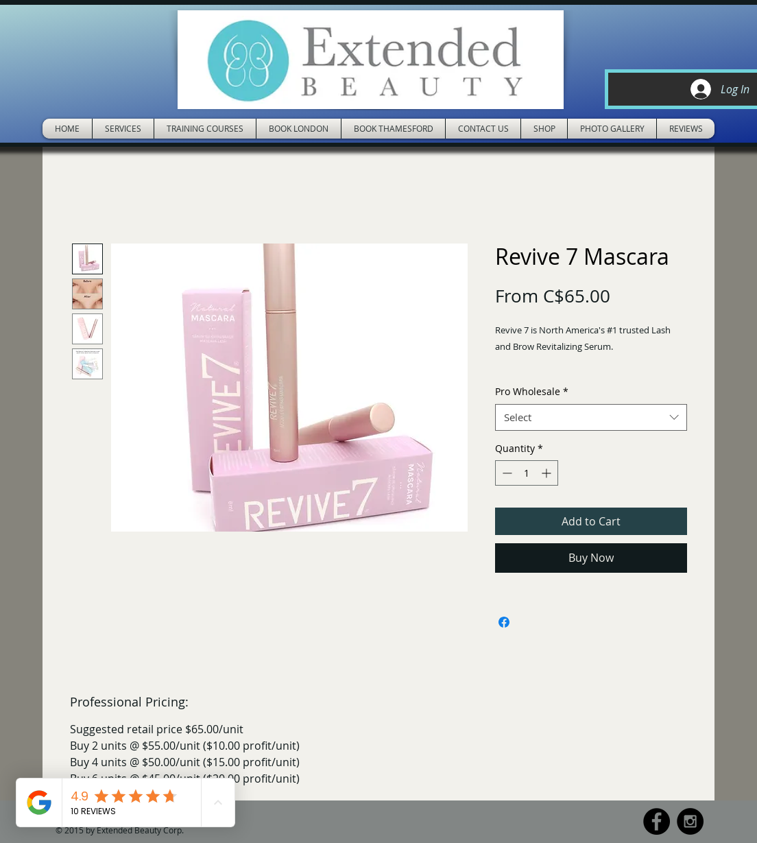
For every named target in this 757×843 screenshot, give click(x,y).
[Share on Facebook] (504, 622)
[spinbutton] (526, 473)
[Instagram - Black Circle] (690, 821)
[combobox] (591, 417)
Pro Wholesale (531, 391)
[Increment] (547, 473)
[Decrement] (505, 473)
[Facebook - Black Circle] (656, 821)
